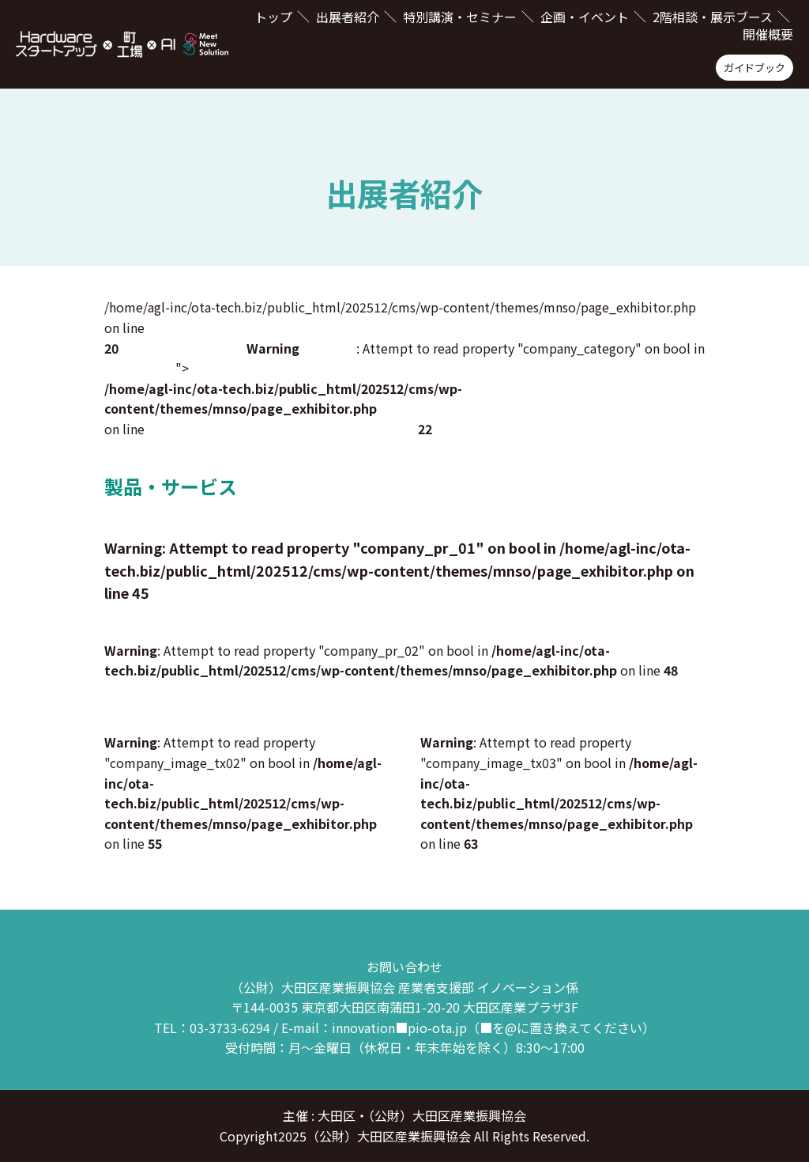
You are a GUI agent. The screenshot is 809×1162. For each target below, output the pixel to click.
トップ (273, 16)
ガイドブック (754, 67)
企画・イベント (584, 16)
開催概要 (768, 34)
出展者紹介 (347, 16)
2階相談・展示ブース (713, 16)
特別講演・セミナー (460, 16)
